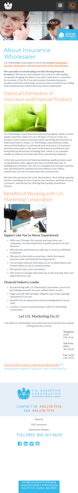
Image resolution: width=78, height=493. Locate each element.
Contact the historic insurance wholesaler (31, 364)
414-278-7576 (39, 406)
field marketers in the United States (49, 65)
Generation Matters (39, 429)
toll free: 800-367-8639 (39, 434)
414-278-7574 (39, 410)
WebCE (39, 419)
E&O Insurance (39, 424)
